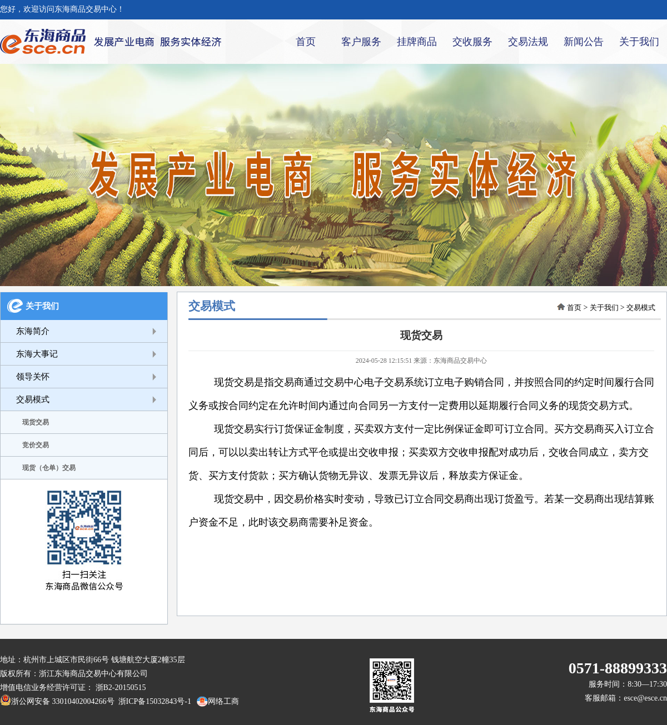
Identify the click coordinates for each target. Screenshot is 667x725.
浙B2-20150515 (121, 687)
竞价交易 (35, 445)
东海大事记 (37, 353)
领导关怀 (32, 376)
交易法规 (528, 41)
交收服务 (472, 41)
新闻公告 (584, 41)
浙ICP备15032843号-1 (153, 701)
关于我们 (639, 41)
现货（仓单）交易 (49, 468)
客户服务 (361, 41)
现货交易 (35, 422)
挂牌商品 (417, 41)
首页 (306, 41)
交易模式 (32, 399)
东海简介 (32, 331)
